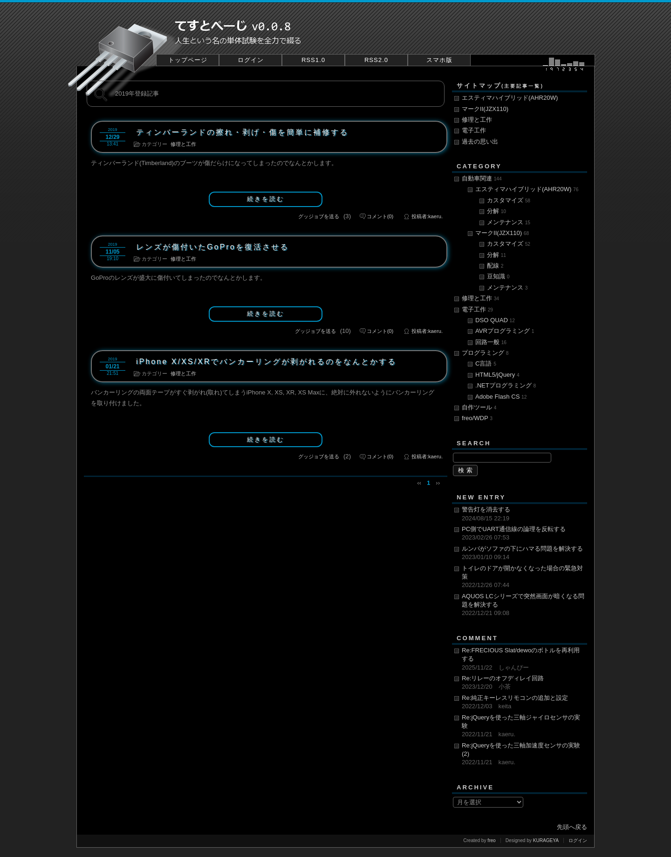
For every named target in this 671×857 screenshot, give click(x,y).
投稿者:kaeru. (427, 216)
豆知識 (498, 276)
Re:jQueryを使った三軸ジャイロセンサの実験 (523, 726)
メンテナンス (508, 222)
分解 (496, 210)
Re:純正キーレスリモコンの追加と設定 (523, 702)
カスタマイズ (508, 200)
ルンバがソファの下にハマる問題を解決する (523, 553)
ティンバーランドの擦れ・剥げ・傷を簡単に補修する (242, 132)
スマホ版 (439, 59)
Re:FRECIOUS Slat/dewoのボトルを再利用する (523, 659)
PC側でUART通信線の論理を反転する (523, 533)
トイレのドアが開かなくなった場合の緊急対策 (523, 577)
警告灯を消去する (523, 514)
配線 (495, 265)
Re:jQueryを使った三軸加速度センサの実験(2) (523, 754)
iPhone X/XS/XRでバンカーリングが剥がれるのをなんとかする (266, 361)
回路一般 (491, 342)
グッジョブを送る (318, 216)
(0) (380, 216)
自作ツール (479, 407)
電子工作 (474, 130)
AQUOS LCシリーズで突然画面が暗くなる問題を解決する (523, 605)
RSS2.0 (376, 59)
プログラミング (485, 352)
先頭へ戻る (572, 826)
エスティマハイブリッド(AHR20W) (510, 97)
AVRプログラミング (504, 330)
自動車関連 (482, 178)
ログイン (251, 59)
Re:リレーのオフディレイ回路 (523, 683)
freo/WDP (477, 418)
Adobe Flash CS (501, 396)
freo (491, 840)
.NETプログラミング (505, 385)
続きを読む (265, 198)
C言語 (485, 363)
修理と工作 (183, 144)
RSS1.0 (313, 59)
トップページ (187, 59)
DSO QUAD (495, 320)
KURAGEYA (546, 840)
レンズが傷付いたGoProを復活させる (212, 246)
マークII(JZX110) (485, 108)
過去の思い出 (480, 141)
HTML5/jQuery (497, 374)
